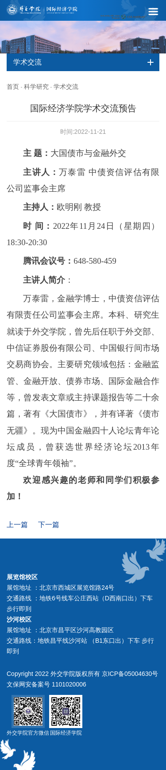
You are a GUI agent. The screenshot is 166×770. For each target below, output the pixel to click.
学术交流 (66, 86)
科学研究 (36, 86)
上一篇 (17, 524)
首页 (13, 86)
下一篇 (48, 524)
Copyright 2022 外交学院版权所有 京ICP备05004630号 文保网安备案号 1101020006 (82, 679)
